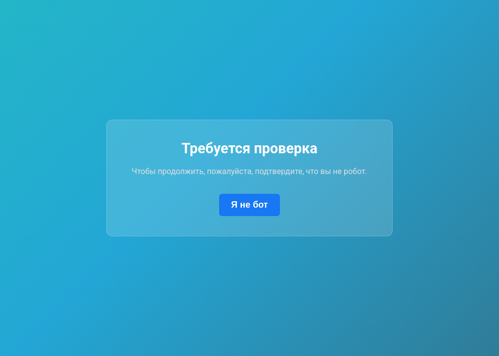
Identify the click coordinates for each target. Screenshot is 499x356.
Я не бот (249, 205)
